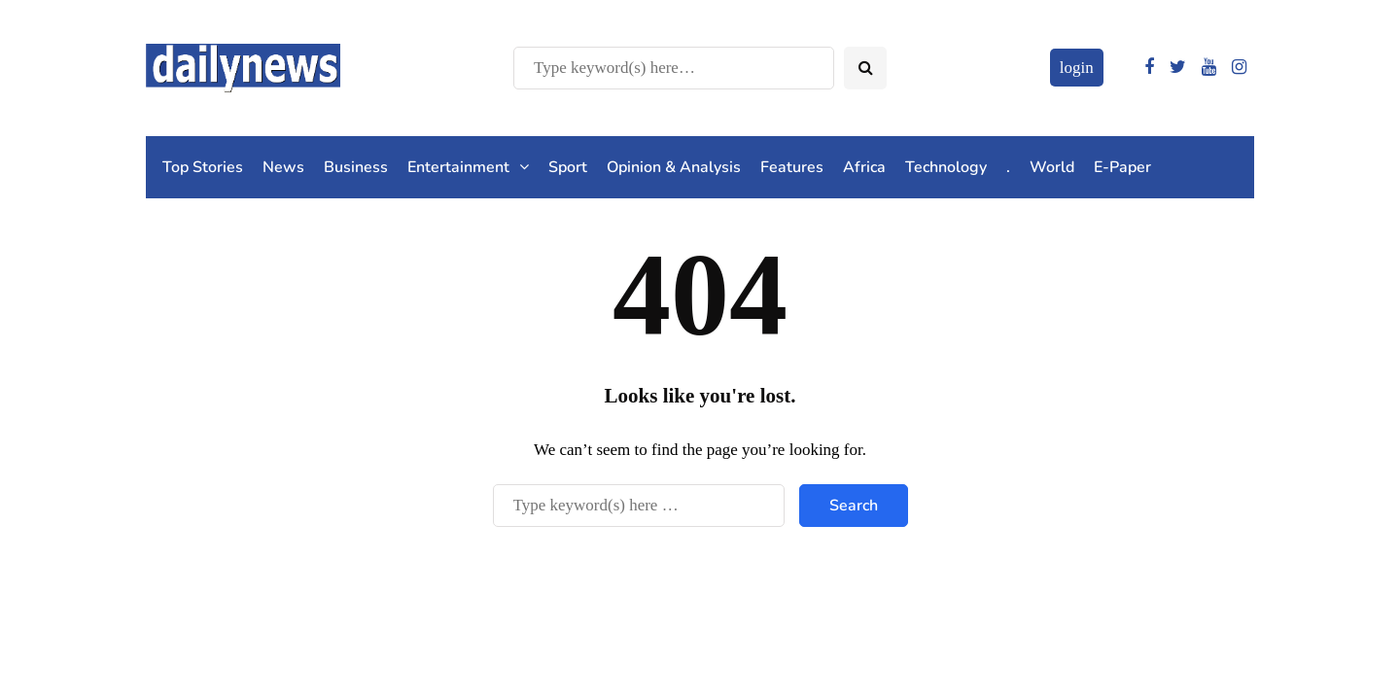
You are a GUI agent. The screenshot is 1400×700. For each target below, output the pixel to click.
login (1077, 67)
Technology (946, 167)
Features (791, 167)
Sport (567, 167)
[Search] (673, 68)
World (1052, 167)
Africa (864, 167)
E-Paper (1122, 167)
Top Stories (202, 167)
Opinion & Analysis (674, 167)
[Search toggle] (865, 68)
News (283, 167)
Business (356, 167)
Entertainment (458, 167)
